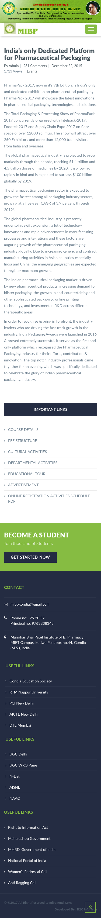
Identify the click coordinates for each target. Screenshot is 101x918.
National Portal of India (27, 860)
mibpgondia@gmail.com (30, 604)
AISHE (14, 787)
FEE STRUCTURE (22, 440)
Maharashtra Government (29, 838)
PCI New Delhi (21, 703)
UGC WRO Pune (23, 765)
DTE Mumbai (20, 725)
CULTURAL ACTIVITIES (27, 451)
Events (32, 71)
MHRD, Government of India (31, 849)
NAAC (14, 798)
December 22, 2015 (66, 66)
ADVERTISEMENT (23, 484)
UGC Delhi (18, 754)
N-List (14, 776)
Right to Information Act (28, 827)
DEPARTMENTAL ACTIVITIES (32, 462)
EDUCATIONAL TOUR (26, 473)
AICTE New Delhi (23, 714)
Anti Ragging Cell (22, 882)
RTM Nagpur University (28, 692)
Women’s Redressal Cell (27, 871)
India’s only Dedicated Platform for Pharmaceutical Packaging (49, 54)
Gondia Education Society (30, 681)
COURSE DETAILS (23, 429)
